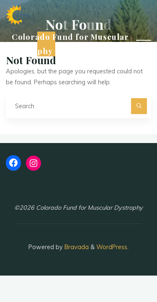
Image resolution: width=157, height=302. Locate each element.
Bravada (76, 247)
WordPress (111, 247)
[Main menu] (143, 44)
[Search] (139, 106)
